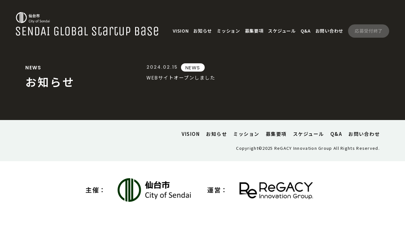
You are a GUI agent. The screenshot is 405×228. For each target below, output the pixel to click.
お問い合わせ (329, 31)
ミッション (228, 31)
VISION (181, 31)
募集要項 (254, 31)
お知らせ (202, 31)
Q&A (306, 31)
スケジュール (282, 31)
